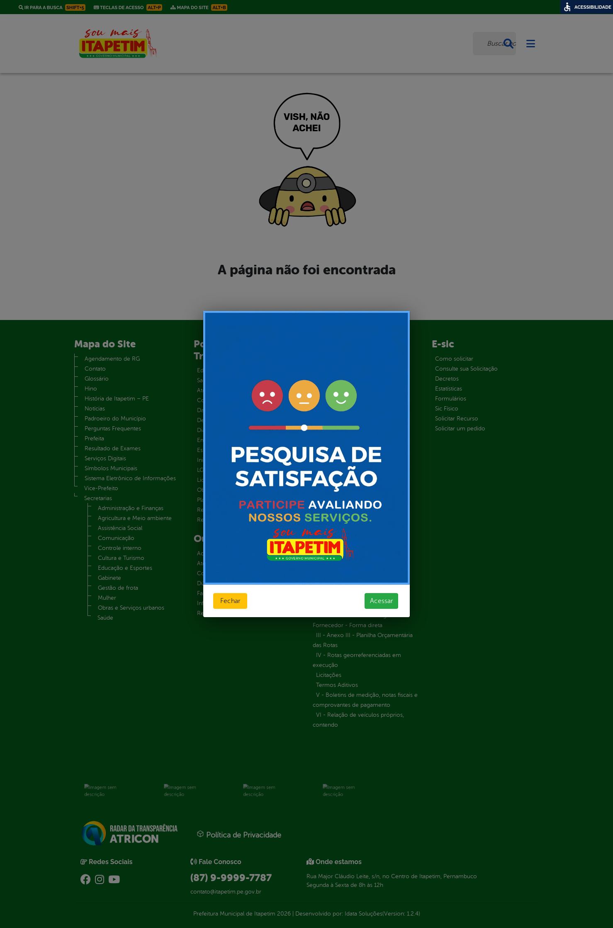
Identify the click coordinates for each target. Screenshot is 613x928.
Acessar (381, 601)
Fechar (230, 601)
